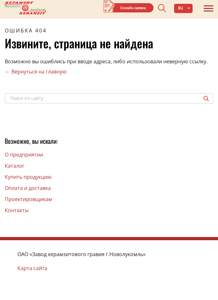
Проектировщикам (28, 199)
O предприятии (24, 154)
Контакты (17, 210)
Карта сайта (32, 268)
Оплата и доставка (28, 188)
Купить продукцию (28, 176)
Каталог (14, 165)
